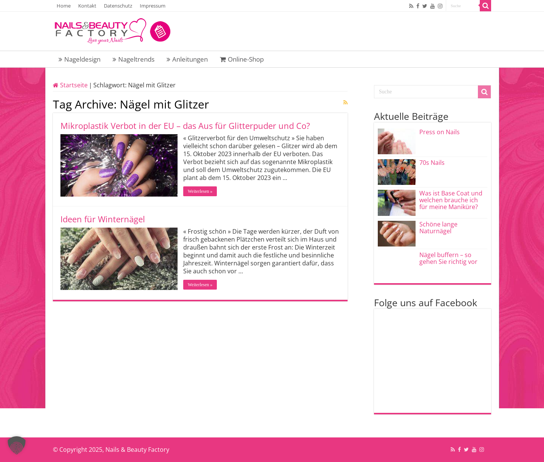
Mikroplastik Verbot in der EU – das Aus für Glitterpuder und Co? (185, 125)
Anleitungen (187, 59)
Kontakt (87, 5)
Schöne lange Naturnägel (438, 227)
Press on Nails (439, 132)
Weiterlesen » (200, 191)
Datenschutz (118, 5)
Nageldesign (79, 59)
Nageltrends (134, 59)
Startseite (70, 85)
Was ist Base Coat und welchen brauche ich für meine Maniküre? (450, 200)
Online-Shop (242, 59)
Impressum (152, 5)
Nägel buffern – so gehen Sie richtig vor (448, 258)
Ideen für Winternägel (102, 219)
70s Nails (432, 162)
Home (64, 5)
